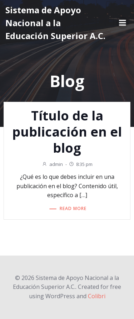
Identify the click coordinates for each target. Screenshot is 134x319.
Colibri (96, 296)
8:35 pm (81, 164)
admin (52, 164)
